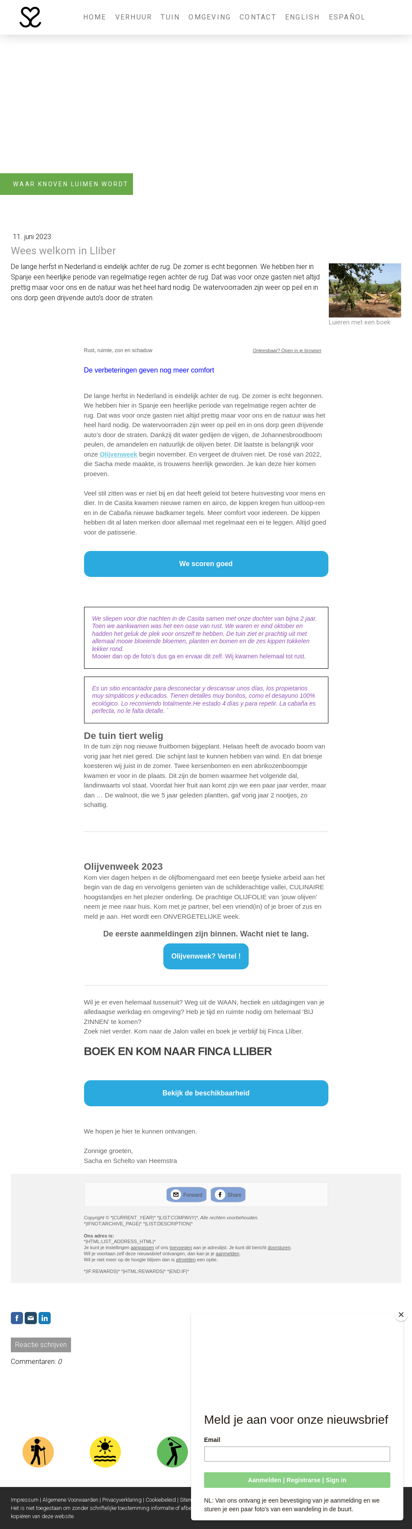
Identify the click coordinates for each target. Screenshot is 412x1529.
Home (95, 17)
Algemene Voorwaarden (70, 1500)
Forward (192, 1195)
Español (347, 17)
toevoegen (181, 1247)
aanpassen (142, 1247)
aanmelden (227, 1253)
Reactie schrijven (41, 1345)
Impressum (25, 1500)
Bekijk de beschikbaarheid (206, 1093)
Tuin (170, 17)
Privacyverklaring (122, 1500)
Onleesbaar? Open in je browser (287, 350)
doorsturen (279, 1247)
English (302, 17)
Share (234, 1195)
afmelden (185, 1259)
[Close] (402, 1314)
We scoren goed (206, 563)
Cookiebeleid (161, 1500)
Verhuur (133, 17)
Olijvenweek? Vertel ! (205, 956)
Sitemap (189, 1500)
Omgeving (209, 17)
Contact (258, 17)
